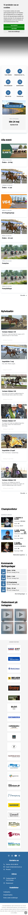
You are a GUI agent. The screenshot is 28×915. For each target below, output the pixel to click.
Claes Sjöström (18, 543)
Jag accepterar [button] (14, 25)
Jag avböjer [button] (14, 28)
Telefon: (10, 864)
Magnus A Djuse (18, 518)
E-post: (12, 867)
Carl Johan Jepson (19, 531)
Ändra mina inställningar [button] (14, 31)
